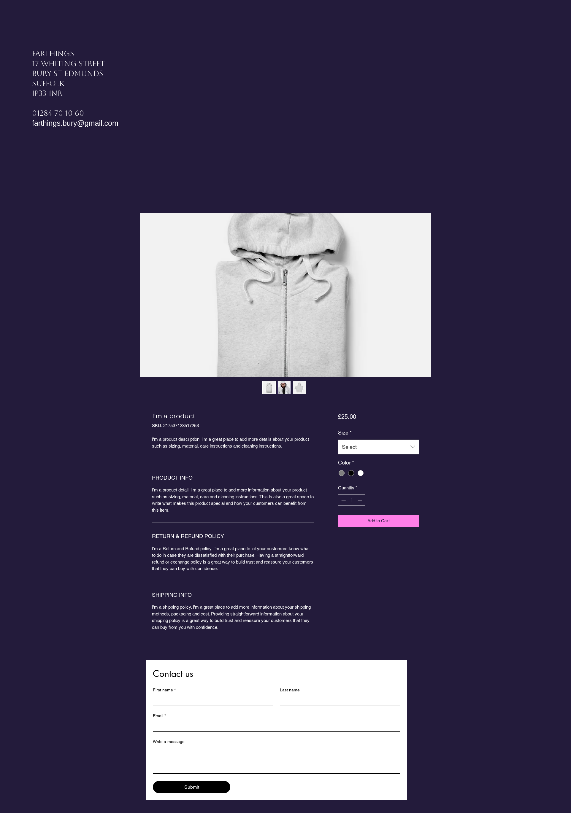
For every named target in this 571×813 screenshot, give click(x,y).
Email (159, 715)
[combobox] (378, 447)
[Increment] (360, 500)
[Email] (274, 726)
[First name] (211, 700)
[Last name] (338, 700)
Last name (290, 690)
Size (345, 432)
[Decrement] (343, 500)
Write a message (169, 741)
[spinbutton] (351, 500)
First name (164, 690)
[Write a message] (276, 760)
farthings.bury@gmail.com (75, 123)
